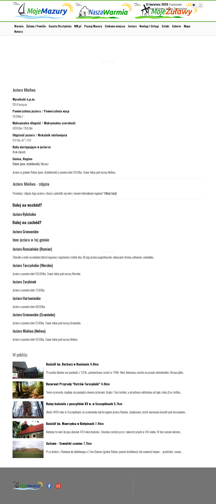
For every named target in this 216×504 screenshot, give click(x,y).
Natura (18, 31)
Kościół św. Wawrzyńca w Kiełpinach (70, 423)
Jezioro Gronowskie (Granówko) (34, 314)
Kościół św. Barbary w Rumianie (67, 364)
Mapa (187, 26)
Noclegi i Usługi (149, 26)
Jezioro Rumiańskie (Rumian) (32, 249)
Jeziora (132, 26)
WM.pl (77, 26)
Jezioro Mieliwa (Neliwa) (29, 331)
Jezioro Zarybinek (24, 281)
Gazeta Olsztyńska (60, 26)
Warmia (18, 26)
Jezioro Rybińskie (24, 214)
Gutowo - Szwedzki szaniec (64, 443)
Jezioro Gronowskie (26, 231)
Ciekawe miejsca (115, 26)
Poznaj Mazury (93, 26)
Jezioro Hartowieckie (27, 298)
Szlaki (165, 26)
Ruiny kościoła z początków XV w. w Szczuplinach (79, 403)
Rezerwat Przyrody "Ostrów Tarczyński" (73, 384)
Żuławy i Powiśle (36, 26)
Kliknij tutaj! (110, 193)
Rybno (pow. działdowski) (26, 163)
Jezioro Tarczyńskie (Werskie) (33, 265)
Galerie (176, 26)
